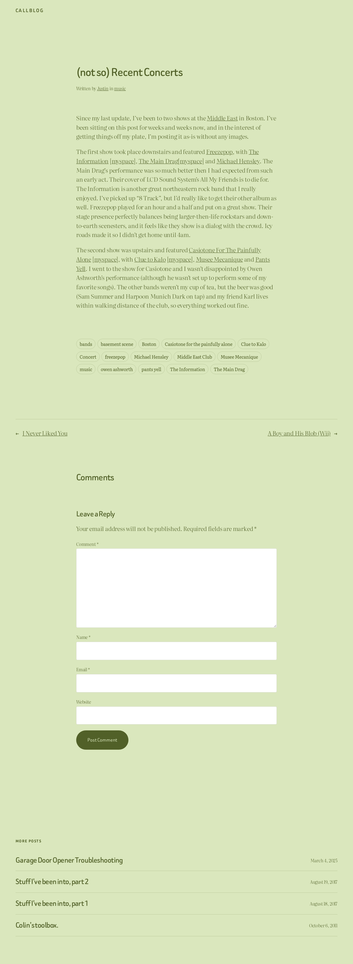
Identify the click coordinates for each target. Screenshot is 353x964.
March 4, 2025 (323, 860)
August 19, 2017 (323, 881)
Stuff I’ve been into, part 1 (52, 903)
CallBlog (30, 10)
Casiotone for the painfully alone (198, 344)
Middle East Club (194, 356)
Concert (88, 356)
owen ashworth (117, 369)
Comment (87, 544)
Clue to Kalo (150, 259)
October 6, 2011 (323, 925)
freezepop (115, 356)
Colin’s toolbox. (37, 925)
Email (83, 669)
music (120, 88)
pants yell (151, 369)
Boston (149, 344)
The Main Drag (158, 160)
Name (83, 637)
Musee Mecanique (219, 259)
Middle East (222, 118)
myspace (123, 160)
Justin (103, 88)
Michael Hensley (238, 160)
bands (86, 344)
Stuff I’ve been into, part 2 (52, 881)
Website (83, 701)
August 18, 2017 (323, 903)
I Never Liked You (44, 433)
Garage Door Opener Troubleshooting (69, 860)
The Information (187, 369)
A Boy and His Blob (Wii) (299, 433)
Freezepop (219, 151)
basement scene (117, 344)
